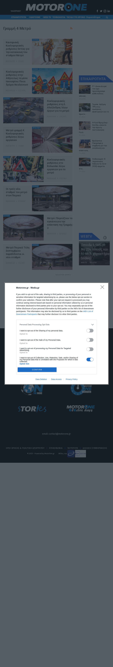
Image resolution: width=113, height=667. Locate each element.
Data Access (56, 379)
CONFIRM (37, 370)
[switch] (89, 330)
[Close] (103, 288)
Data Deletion (41, 379)
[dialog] (56, 333)
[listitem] (56, 324)
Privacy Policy (71, 379)
